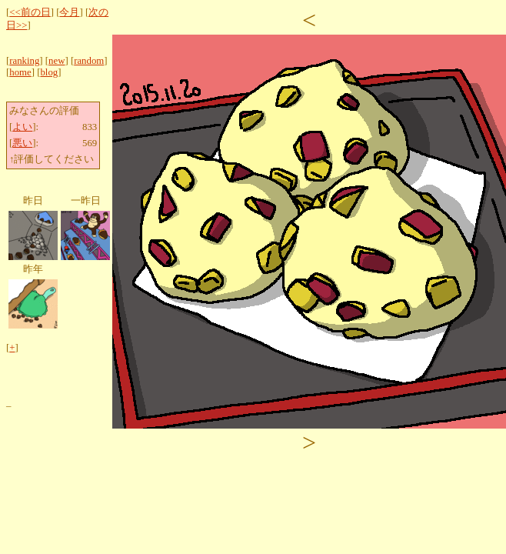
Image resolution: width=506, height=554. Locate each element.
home (20, 72)
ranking (24, 60)
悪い (22, 143)
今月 (69, 12)
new (56, 60)
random (89, 60)
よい (22, 127)
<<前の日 (29, 12)
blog (49, 72)
